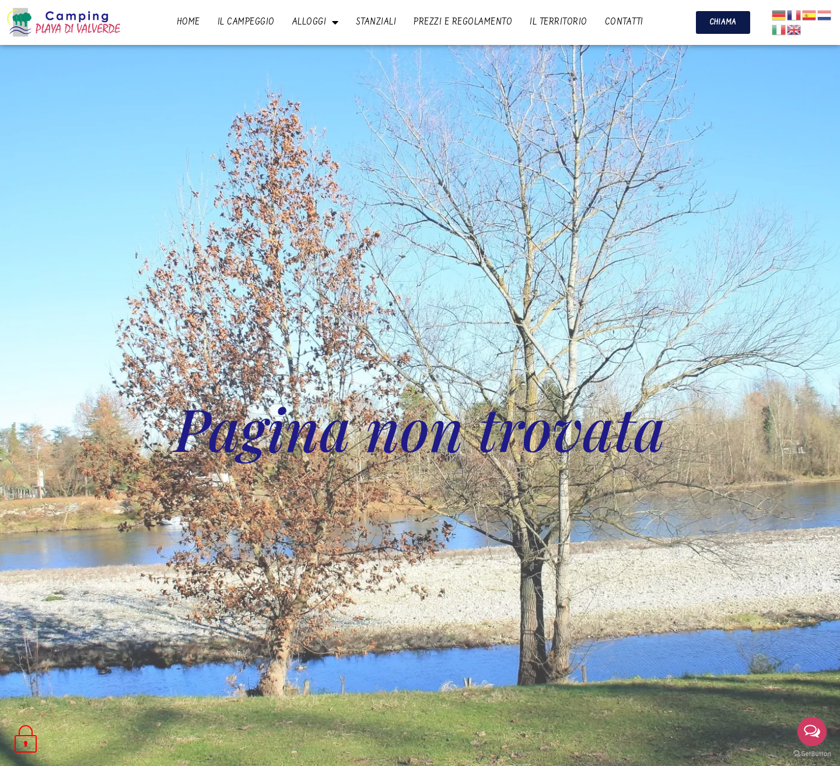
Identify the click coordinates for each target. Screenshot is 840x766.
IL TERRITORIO (558, 22)
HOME (188, 22)
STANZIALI (376, 22)
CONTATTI (624, 22)
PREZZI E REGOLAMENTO (463, 22)
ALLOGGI (315, 22)
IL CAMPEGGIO (246, 22)
